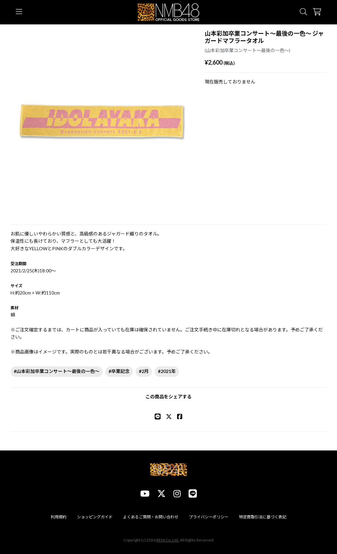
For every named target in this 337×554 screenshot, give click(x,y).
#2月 (144, 371)
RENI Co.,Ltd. (167, 540)
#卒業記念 (119, 371)
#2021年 (167, 371)
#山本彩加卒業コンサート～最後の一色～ (56, 371)
